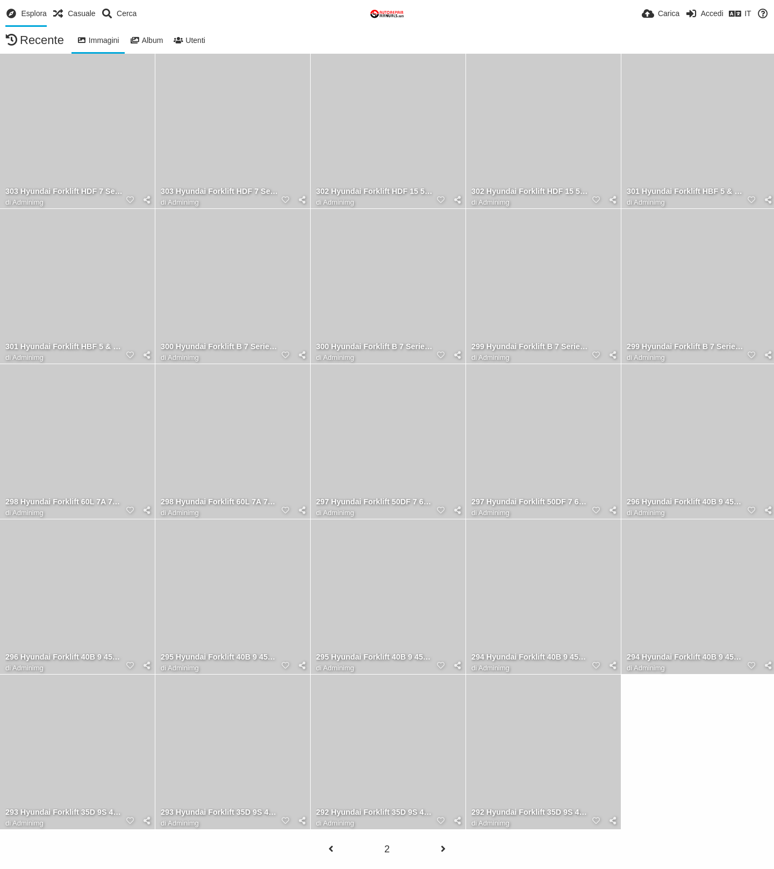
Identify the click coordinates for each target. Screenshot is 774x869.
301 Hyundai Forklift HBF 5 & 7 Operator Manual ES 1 (685, 191)
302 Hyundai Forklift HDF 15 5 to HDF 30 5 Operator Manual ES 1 (530, 191)
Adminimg (28, 202)
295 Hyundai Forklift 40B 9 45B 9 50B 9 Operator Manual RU (219, 657)
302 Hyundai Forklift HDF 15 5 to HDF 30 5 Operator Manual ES (374, 191)
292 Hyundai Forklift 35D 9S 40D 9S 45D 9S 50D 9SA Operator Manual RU (374, 812)
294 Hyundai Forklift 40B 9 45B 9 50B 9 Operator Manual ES (685, 657)
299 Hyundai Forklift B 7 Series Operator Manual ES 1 (685, 347)
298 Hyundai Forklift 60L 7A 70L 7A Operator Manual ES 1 (219, 502)
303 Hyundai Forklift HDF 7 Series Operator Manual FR (219, 191)
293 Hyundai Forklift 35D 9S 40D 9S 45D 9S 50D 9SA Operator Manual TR (64, 812)
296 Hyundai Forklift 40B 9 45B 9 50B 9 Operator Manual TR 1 (64, 657)
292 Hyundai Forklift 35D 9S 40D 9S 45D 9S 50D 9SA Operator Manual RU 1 (530, 812)
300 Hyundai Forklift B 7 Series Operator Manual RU (219, 347)
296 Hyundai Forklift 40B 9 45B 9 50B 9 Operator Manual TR (685, 502)
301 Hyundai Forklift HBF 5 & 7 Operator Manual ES (64, 347)
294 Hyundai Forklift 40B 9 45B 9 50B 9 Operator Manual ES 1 (530, 657)
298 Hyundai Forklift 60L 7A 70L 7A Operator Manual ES (64, 502)
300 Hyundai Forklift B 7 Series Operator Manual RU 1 (374, 347)
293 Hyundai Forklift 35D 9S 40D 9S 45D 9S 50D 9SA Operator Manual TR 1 (219, 812)
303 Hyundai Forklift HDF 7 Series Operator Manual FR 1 (64, 191)
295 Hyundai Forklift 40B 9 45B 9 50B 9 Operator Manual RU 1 (374, 657)
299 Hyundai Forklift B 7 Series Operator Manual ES (530, 347)
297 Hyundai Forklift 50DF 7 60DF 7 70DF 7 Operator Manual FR (530, 502)
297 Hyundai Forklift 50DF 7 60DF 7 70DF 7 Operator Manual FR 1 (374, 502)
